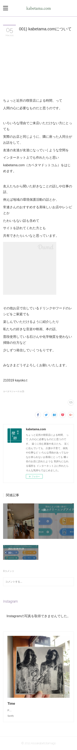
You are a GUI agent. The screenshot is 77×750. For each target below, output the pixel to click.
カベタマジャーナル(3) (13, 391)
